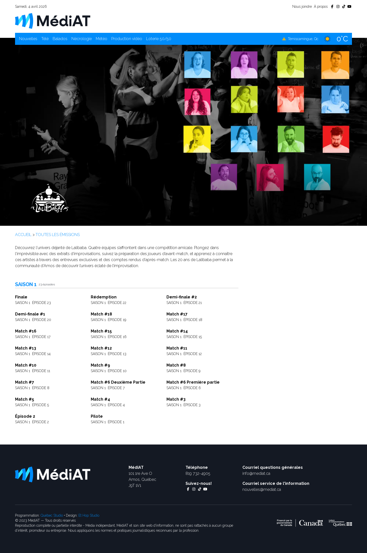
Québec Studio (52, 515)
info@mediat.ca (256, 473)
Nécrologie (81, 38)
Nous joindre (302, 7)
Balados (60, 38)
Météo (101, 38)
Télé (45, 38)
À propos (321, 7)
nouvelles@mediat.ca (261, 489)
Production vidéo (126, 38)
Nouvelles (28, 38)
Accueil (23, 234)
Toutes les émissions (58, 234)
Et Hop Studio (88, 515)
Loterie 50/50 (158, 38)
